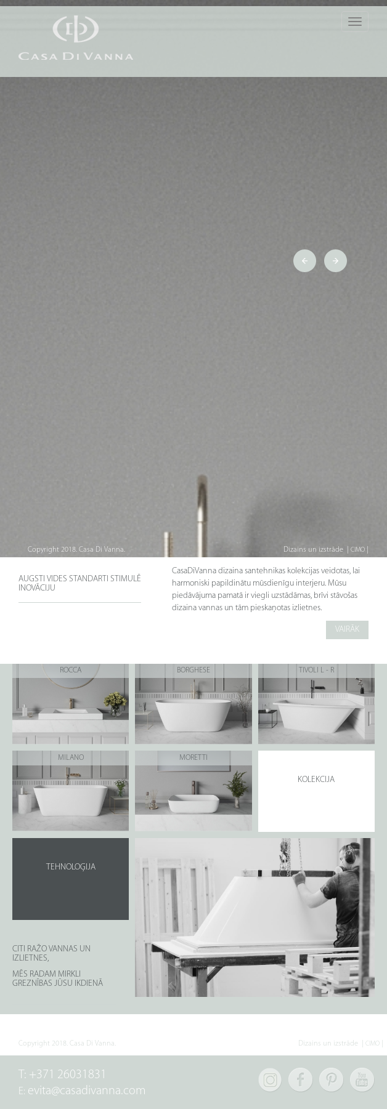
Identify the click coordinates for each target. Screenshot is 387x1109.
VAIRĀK (347, 629)
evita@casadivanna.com (87, 1091)
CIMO (358, 550)
